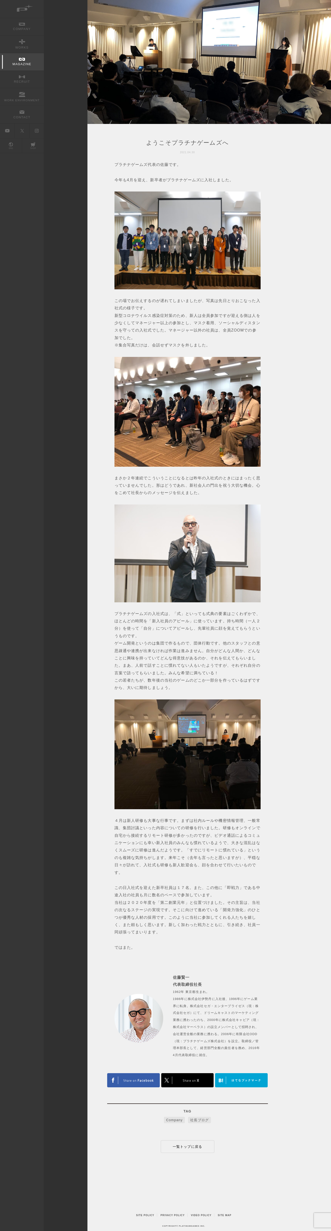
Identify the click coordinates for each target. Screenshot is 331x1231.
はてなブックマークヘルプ (241, 1080)
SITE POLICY (145, 1215)
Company (174, 1120)
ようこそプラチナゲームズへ (187, 142)
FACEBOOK (187, 1080)
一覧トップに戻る (187, 1147)
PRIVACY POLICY (173, 1215)
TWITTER (133, 1080)
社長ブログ (199, 1120)
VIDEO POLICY (201, 1215)
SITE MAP (224, 1215)
